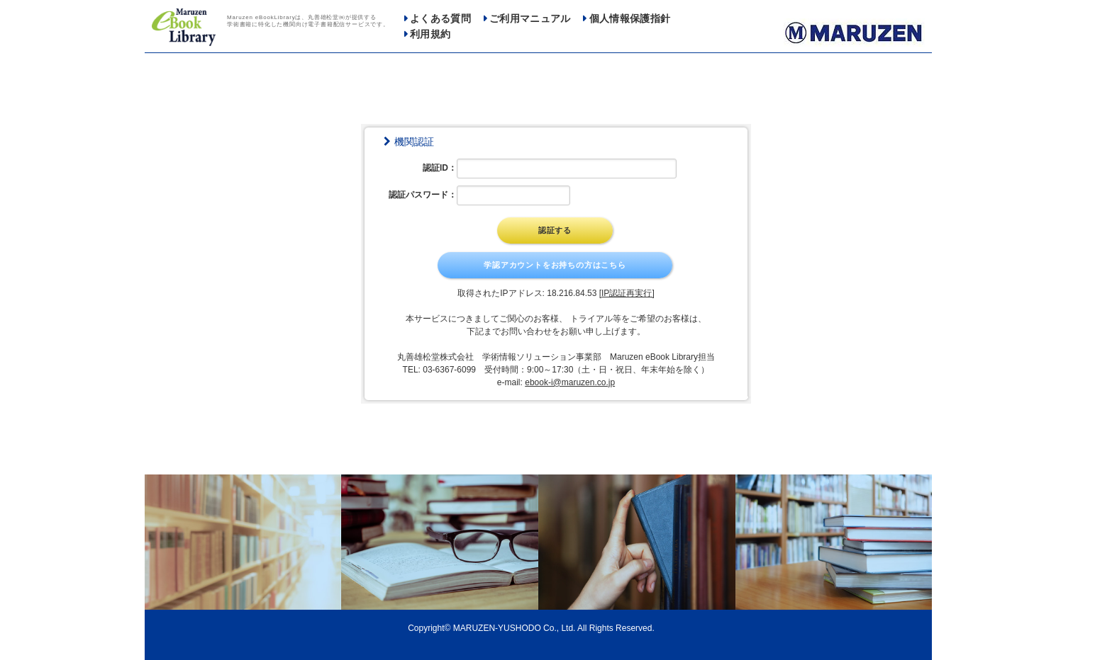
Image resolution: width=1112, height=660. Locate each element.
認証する (555, 230)
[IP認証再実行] (627, 293)
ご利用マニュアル (530, 18)
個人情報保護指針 (630, 18)
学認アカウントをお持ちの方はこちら (555, 265)
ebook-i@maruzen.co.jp (570, 382)
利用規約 (430, 34)
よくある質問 (440, 18)
